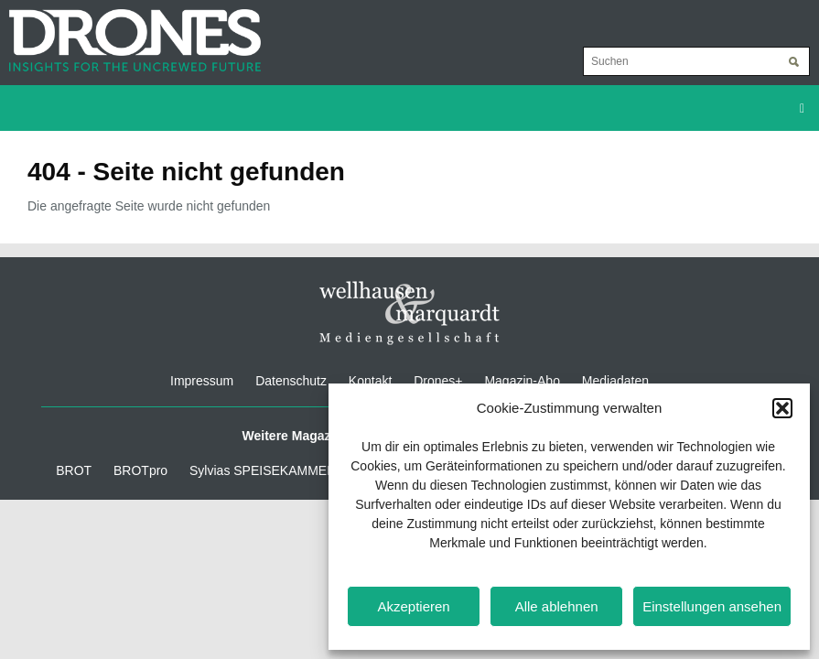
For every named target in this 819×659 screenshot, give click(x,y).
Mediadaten (615, 380)
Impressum (201, 380)
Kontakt (370, 380)
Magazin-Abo (522, 380)
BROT (74, 470)
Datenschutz (291, 380)
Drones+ (438, 380)
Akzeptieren (413, 606)
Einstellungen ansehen (711, 606)
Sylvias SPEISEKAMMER (262, 470)
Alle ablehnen (556, 606)
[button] (782, 408)
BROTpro (140, 470)
